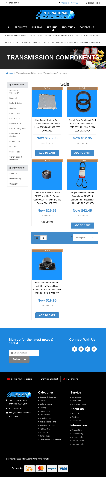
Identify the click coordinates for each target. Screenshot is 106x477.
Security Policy (78, 441)
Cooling (56, 36)
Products (21, 27)
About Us (68, 27)
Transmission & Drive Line (35, 42)
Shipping (36, 27)
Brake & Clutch (44, 36)
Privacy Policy (77, 434)
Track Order (76, 401)
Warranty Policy (78, 444)
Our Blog (75, 417)
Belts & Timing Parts (57, 42)
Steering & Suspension (15, 36)
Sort (73, 237)
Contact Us (87, 27)
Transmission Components (55, 73)
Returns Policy (15, 179)
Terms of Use (77, 430)
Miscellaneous (92, 36)
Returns (51, 27)
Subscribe (19, 359)
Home (10, 73)
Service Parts (73, 42)
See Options (47, 222)
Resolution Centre (79, 404)
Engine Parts (67, 36)
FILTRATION (9, 42)
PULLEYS (19, 42)
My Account (76, 397)
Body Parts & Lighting (90, 42)
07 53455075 (12, 3)
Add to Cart (47, 153)
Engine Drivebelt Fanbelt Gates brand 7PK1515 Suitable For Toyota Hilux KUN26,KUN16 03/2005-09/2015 (82, 200)
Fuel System (79, 36)
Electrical (32, 36)
